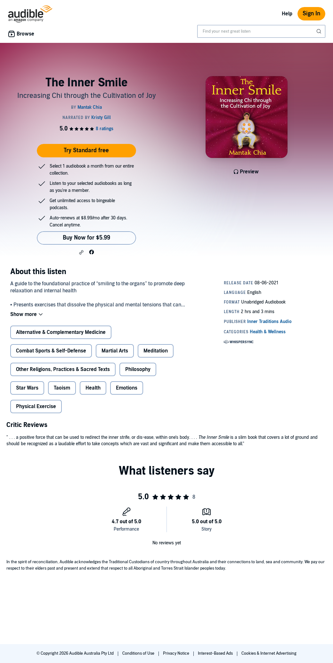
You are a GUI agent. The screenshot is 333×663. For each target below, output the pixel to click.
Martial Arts (115, 351)
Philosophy (137, 369)
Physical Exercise (36, 406)
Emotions (126, 388)
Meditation (155, 351)
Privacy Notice (176, 653)
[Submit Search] (319, 31)
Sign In (311, 13)
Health (93, 388)
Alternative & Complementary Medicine (61, 332)
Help (287, 14)
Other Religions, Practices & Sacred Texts (63, 369)
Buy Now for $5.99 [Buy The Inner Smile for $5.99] (86, 237)
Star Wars (27, 388)
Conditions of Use (138, 653)
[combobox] (261, 31)
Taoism (62, 388)
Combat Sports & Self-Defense (51, 351)
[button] (81, 252)
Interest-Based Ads (216, 653)
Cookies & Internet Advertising (268, 653)
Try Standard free (86, 150)
